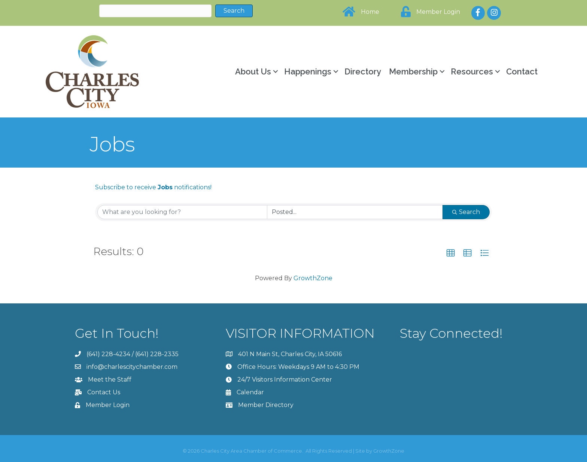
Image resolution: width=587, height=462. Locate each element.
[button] (450, 253)
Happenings (307, 71)
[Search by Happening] (355, 212)
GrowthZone (313, 278)
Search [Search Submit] (466, 211)
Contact (522, 71)
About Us (253, 71)
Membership (413, 71)
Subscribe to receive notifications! (153, 187)
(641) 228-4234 (108, 354)
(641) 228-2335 (157, 354)
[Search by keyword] (182, 212)
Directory (362, 71)
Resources (472, 71)
